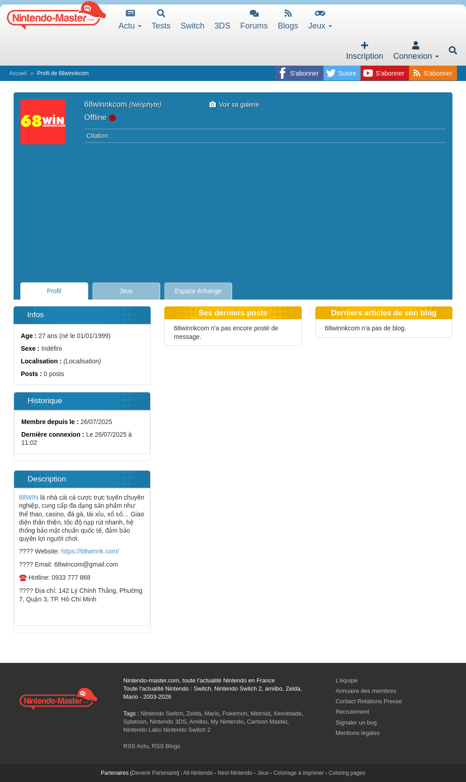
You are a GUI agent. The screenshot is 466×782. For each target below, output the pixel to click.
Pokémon (235, 713)
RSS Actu (136, 746)
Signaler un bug (356, 722)
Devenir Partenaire (154, 773)
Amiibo (199, 721)
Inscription (364, 51)
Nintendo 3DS (168, 721)
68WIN (28, 497)
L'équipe (347, 680)
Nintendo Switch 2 (187, 729)
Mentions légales (358, 733)
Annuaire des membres (366, 690)
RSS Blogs (166, 746)
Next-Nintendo (235, 773)
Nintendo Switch (162, 713)
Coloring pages (346, 773)
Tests (161, 19)
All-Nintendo (198, 773)
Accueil (18, 73)
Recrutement (352, 711)
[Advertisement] (233, 210)
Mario (211, 713)
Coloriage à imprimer (298, 773)
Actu (130, 19)
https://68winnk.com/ (90, 551)
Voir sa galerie (234, 104)
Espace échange (198, 291)
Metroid (260, 713)
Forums (254, 19)
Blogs (288, 19)
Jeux (320, 19)
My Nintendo (227, 721)
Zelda (193, 713)
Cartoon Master (267, 721)
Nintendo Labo (143, 729)
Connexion (416, 51)
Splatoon (135, 721)
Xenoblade (287, 713)
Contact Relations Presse (369, 701)
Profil (54, 291)
